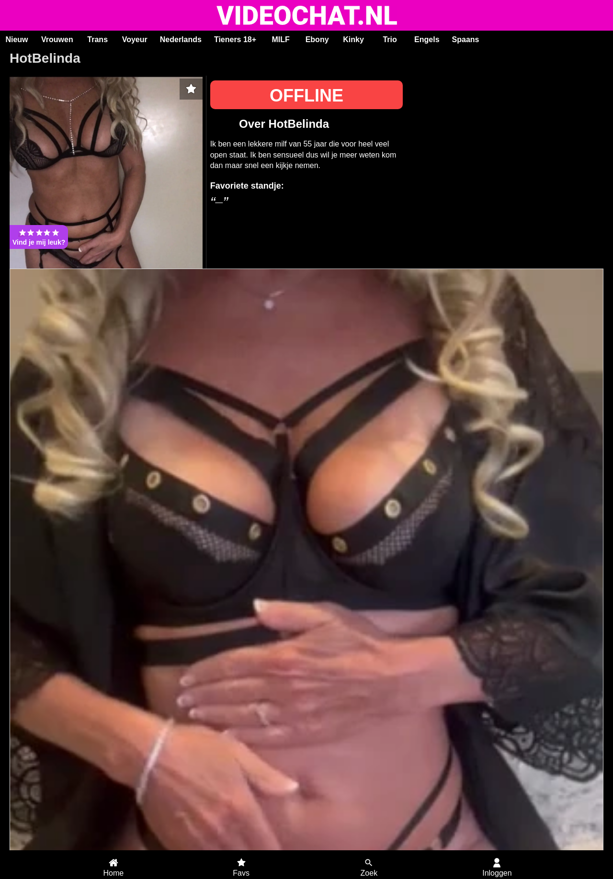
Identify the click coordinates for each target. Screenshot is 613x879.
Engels (426, 39)
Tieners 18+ (235, 39)
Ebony (317, 39)
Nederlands (181, 39)
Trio (390, 39)
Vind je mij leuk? (38, 237)
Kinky (353, 39)
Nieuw (16, 39)
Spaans (465, 39)
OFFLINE (306, 95)
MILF (280, 39)
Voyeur (135, 39)
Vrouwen (57, 39)
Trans (97, 39)
